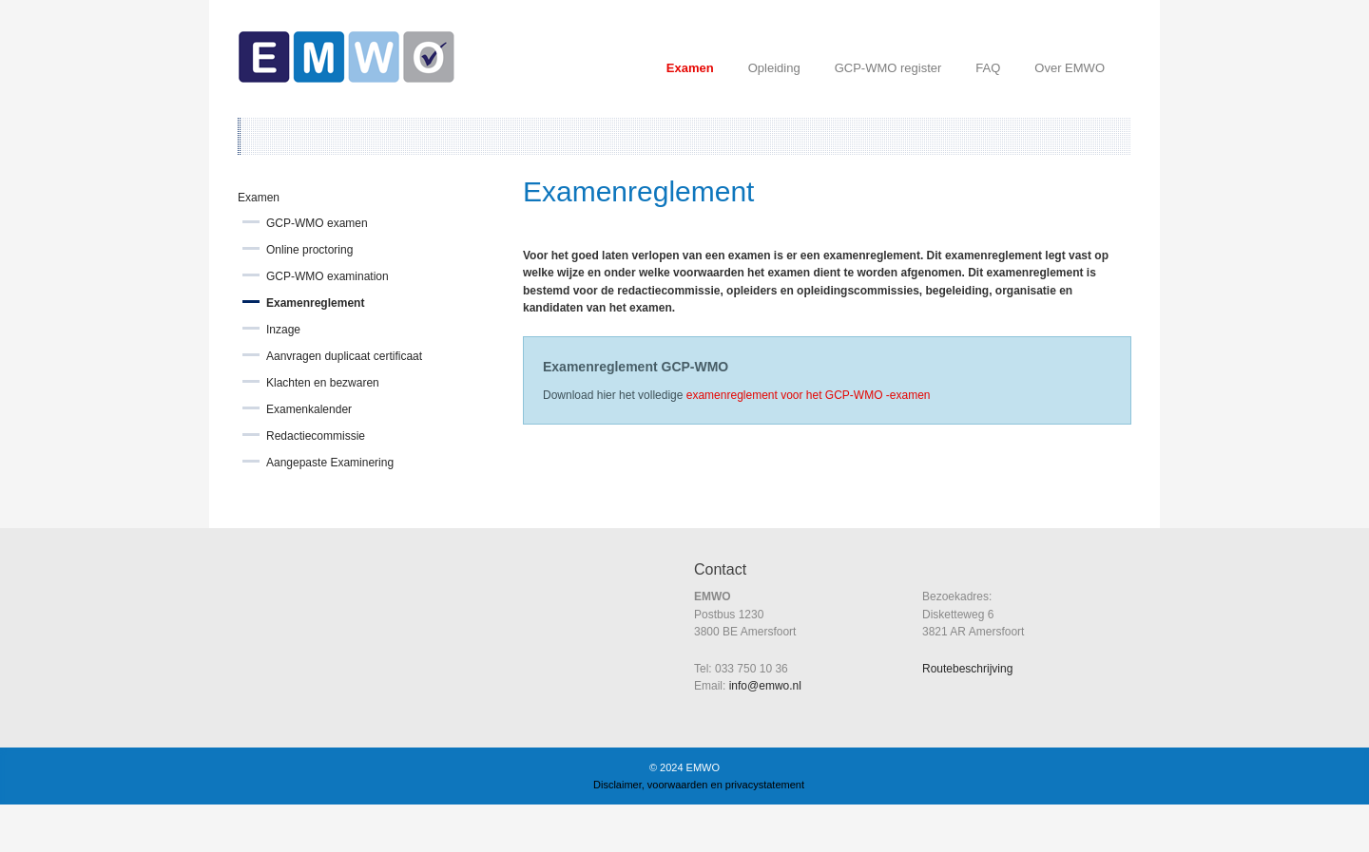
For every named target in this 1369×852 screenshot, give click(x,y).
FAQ (987, 68)
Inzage (283, 329)
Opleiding (774, 68)
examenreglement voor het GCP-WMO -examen (808, 395)
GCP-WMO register (888, 68)
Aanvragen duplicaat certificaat (344, 356)
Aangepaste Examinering (330, 462)
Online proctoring (309, 249)
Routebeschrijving (967, 668)
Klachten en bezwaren (322, 382)
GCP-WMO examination (327, 276)
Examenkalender (309, 409)
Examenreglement (315, 303)
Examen (690, 68)
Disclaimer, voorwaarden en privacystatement (698, 784)
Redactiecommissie (315, 436)
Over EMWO (1069, 68)
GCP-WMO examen (317, 223)
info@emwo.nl (765, 685)
